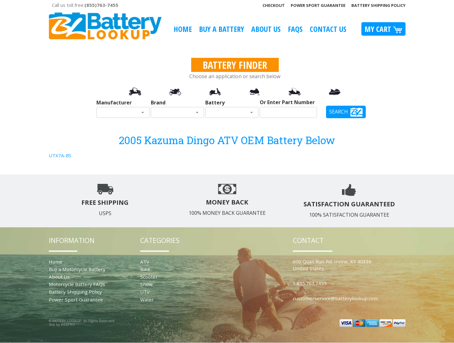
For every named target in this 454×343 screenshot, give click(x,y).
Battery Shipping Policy (378, 5)
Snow (146, 284)
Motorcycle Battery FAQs (77, 284)
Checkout (274, 5)
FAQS (295, 29)
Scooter (149, 277)
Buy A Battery (221, 29)
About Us (266, 29)
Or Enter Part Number (287, 102)
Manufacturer (114, 102)
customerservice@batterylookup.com (335, 298)
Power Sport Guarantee (318, 5)
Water (147, 299)
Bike (145, 269)
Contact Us (328, 29)
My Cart (383, 29)
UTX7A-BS (60, 155)
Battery (215, 102)
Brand (158, 102)
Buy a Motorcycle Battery (77, 269)
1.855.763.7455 (310, 283)
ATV (144, 262)
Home (183, 29)
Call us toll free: (85, 5)
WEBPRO (68, 324)
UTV (145, 292)
